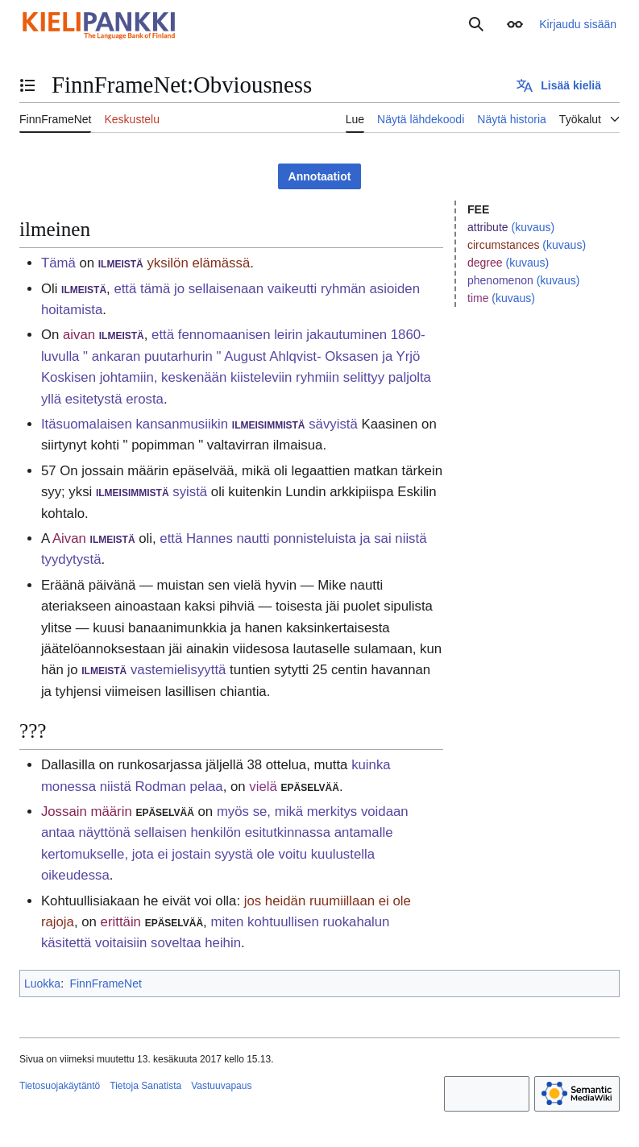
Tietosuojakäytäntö (59, 1085)
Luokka (42, 983)
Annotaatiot (319, 176)
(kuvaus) (532, 227)
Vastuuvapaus (221, 1085)
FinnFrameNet (105, 983)
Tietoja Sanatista (145, 1085)
